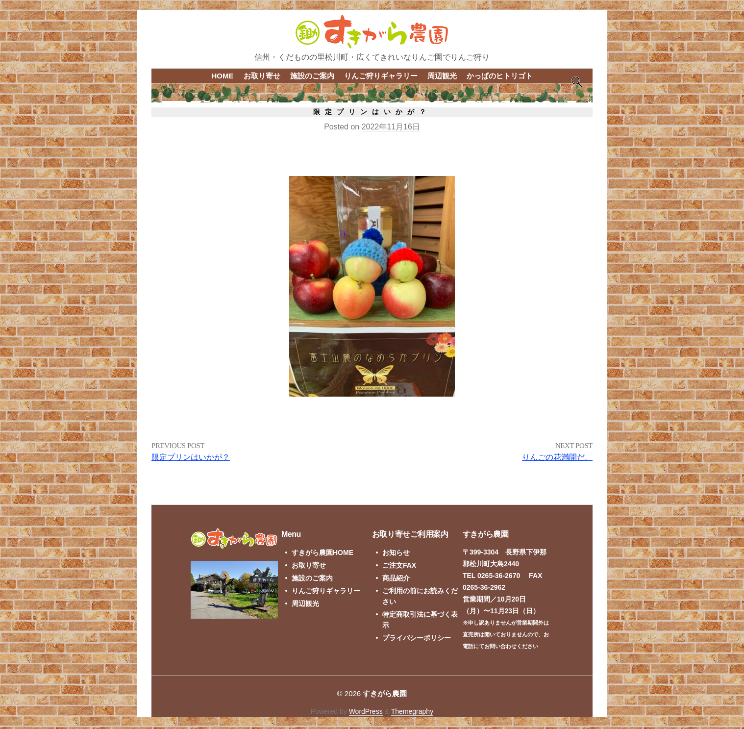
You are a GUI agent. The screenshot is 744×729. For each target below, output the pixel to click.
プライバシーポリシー (416, 638)
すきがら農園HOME (322, 552)
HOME (223, 76)
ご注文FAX (399, 565)
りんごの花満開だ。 (557, 457)
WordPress (366, 711)
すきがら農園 (385, 693)
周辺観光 (442, 76)
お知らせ (396, 552)
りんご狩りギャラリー (381, 76)
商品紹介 (396, 578)
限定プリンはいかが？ (190, 457)
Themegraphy (412, 711)
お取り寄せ (262, 76)
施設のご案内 (312, 76)
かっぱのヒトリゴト (500, 76)
